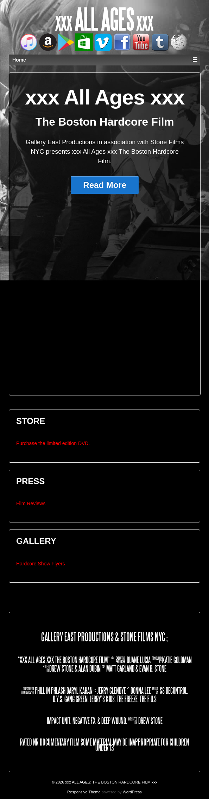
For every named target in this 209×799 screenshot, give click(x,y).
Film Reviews (30, 503)
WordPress (132, 792)
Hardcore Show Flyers (40, 563)
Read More (104, 185)
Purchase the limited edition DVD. (53, 443)
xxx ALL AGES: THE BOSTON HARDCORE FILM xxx (110, 782)
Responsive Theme (84, 792)
